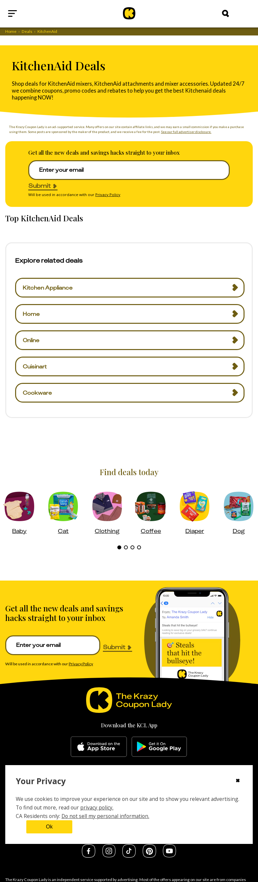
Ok (49, 826)
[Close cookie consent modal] (237, 781)
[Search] (225, 13)
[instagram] (109, 855)
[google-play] (159, 747)
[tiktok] (129, 855)
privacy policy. (96, 807)
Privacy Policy (107, 194)
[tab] (119, 547)
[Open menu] (28, 13)
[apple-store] (99, 747)
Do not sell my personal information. (105, 816)
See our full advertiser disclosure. (186, 132)
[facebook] (88, 855)
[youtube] (169, 855)
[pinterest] (149, 855)
